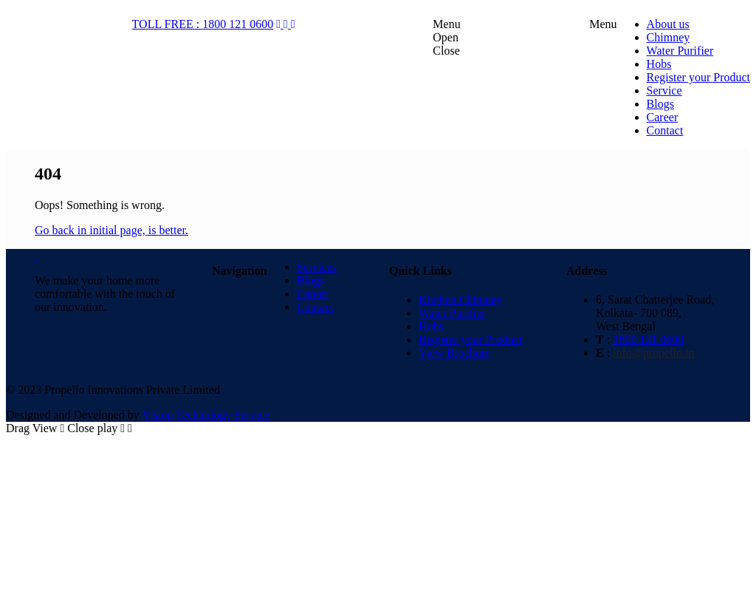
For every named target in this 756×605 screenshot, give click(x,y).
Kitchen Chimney (460, 299)
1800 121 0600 (648, 339)
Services (317, 267)
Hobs (431, 326)
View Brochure (454, 352)
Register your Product (470, 339)
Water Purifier (452, 313)
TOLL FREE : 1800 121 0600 (203, 24)
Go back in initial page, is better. (111, 230)
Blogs (310, 280)
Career (313, 293)
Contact (315, 307)
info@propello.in (653, 352)
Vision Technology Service (206, 415)
